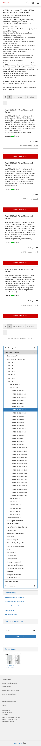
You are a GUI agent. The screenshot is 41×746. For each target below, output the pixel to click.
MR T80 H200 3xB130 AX (19, 479)
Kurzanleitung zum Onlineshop (14, 597)
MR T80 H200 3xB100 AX (19, 451)
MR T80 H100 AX (15, 384)
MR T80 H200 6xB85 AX (19, 445)
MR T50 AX (11, 372)
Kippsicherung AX (12, 540)
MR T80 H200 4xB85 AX (19, 438)
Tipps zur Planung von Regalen (14, 601)
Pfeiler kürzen (10, 665)
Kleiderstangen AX (12, 555)
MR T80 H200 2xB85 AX (19, 432)
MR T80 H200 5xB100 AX (19, 457)
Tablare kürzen (10, 667)
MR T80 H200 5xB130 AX (19, 486)
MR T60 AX (11, 375)
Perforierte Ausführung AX (15, 565)
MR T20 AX (11, 362)
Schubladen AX (12, 552)
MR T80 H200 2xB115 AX (19, 464)
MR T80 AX (11, 381)
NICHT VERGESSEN (13, 524)
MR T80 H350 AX (15, 508)
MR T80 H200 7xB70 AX (19, 429)
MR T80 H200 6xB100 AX (19, 460)
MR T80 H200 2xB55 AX (19, 391)
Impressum (5, 698)
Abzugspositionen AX (14, 574)
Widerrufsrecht (6, 687)
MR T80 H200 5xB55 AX (19, 400)
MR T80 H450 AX (15, 514)
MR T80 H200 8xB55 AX (19, 410)
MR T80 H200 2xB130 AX (19, 476)
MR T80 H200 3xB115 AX (19, 467)
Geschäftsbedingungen (9, 683)
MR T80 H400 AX (15, 511)
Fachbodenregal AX (12, 352)
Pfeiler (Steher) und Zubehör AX (17, 527)
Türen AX (9, 549)
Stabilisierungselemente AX (15, 533)
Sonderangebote (11, 348)
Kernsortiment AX (12, 356)
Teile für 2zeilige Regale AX (15, 543)
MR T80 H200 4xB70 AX (19, 419)
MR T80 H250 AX (15, 502)
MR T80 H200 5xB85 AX (19, 441)
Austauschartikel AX (13, 578)
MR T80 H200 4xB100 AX (19, 454)
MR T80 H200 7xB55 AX (19, 407)
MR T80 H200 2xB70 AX (19, 413)
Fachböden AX (11, 530)
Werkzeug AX (11, 571)
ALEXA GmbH (18, 743)
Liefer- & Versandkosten (12, 606)
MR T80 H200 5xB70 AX (19, 422)
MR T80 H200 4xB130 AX (19, 483)
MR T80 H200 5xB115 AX (19, 473)
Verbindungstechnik (12, 581)
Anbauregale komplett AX (15, 521)
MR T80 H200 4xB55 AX (19, 397)
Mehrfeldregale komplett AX (16, 359)
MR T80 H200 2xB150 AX (19, 489)
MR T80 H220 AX (15, 498)
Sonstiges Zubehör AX (14, 562)
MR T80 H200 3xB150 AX (19, 492)
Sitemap (4, 705)
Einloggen (20, 636)
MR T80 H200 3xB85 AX (19, 435)
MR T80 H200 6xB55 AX (19, 403)
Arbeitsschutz (10, 586)
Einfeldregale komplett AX (15, 517)
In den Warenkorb (20, 156)
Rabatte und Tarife (11, 614)
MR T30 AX (11, 365)
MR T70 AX (11, 378)
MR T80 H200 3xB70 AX (19, 416)
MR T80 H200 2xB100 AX (19, 448)
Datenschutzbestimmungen (10, 690)
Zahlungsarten (9, 610)
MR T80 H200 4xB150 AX (19, 495)
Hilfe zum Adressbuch (9, 702)
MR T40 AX (11, 368)
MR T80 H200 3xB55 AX (19, 394)
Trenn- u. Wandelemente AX (15, 546)
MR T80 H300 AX (15, 505)
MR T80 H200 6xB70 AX (19, 425)
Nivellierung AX (11, 536)
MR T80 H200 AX (15, 388)
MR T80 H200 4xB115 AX (19, 470)
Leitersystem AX (12, 559)
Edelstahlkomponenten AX (15, 568)
